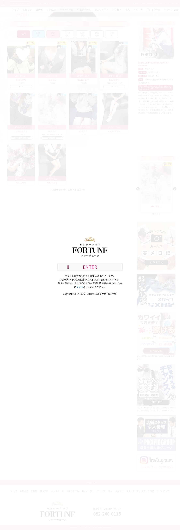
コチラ (79, 286)
